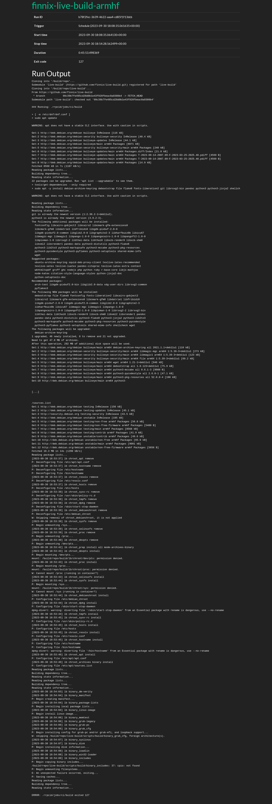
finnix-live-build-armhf (75, 5)
